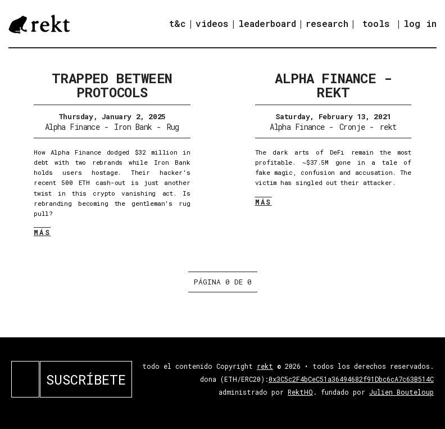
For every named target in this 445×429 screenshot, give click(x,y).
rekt (388, 126)
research (327, 23)
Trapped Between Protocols (112, 85)
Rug (173, 126)
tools (376, 23)
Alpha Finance (72, 126)
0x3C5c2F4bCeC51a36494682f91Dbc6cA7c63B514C (351, 378)
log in (420, 24)
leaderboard (267, 23)
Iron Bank (133, 126)
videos (212, 23)
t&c (177, 23)
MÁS (42, 232)
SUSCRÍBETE (86, 380)
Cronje (352, 126)
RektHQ (300, 391)
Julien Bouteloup (401, 391)
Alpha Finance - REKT (333, 85)
